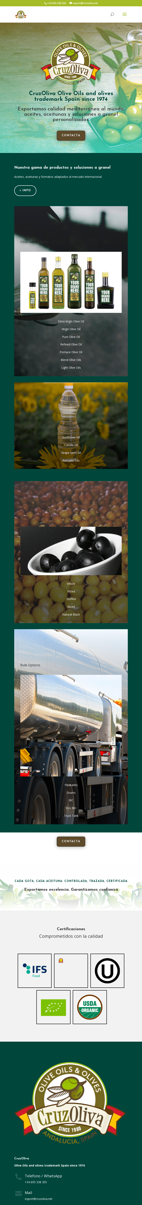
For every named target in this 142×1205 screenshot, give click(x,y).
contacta (71, 135)
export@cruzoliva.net (38, 1199)
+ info (25, 190)
